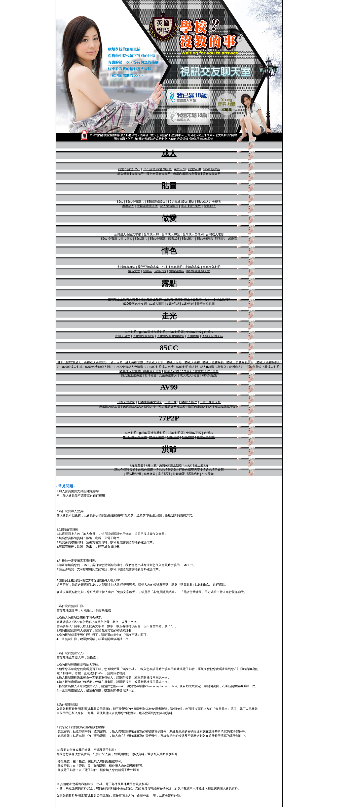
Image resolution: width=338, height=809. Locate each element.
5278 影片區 (211, 169)
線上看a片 (201, 465)
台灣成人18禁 (171, 234)
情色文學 (134, 271)
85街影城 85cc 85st (181, 201)
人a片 (188, 465)
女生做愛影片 (168, 375)
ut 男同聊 (193, 336)
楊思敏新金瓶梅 (151, 299)
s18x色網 (173, 303)
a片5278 (179, 169)
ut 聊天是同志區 (212, 336)
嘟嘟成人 (128, 206)
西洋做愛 (150, 375)
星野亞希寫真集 (148, 267)
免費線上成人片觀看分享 (139, 406)
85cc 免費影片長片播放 (116, 238)
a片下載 (151, 465)
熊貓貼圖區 (176, 271)
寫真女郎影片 (212, 267)
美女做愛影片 (212, 173)
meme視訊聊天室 (198, 271)
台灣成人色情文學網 (127, 234)
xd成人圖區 (157, 303)
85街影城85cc (156, 201)
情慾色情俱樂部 (213, 469)
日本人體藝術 (126, 402)
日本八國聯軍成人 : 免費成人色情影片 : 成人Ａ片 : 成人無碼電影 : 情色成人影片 (110, 362)
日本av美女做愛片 (158, 173)
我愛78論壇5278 (129, 169)
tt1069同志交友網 (135, 303)
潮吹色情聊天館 (124, 469)
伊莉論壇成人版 (147, 206)
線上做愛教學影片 (227, 406)
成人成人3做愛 (190, 375)
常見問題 (164, 474)
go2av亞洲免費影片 (152, 332)
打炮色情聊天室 (189, 469)
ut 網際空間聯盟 (143, 336)
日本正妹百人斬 (210, 402)
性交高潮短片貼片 (200, 406)
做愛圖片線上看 (109, 406)
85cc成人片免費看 (209, 201)
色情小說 (160, 271)
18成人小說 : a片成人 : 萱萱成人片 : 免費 (191, 371)
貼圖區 (147, 271)
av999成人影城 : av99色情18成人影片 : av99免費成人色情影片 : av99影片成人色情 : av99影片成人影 (130, 367)
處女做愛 (123, 173)
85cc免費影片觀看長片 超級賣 (217, 238)
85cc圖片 (188, 238)
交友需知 (208, 474)
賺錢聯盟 (179, 474)
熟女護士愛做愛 (131, 375)
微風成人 (210, 206)
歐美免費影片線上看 (172, 406)
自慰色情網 (145, 469)
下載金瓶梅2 (221, 299)
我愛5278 (194, 169)
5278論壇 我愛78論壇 (157, 169)
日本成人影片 (188, 402)
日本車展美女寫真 (150, 402)
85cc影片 (141, 238)
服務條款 (149, 474)
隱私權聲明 (133, 474)
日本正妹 (171, 402)
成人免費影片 (169, 206)
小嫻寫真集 (192, 267)
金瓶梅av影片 (202, 299)
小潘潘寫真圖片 (172, 267)
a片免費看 (136, 465)
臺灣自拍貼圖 (206, 303)
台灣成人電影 (215, 234)
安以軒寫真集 (126, 267)
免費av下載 (193, 332)
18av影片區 (175, 332)
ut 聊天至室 (122, 336)
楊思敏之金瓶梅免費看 (123, 299)
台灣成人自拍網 (193, 234)
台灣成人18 (151, 234)
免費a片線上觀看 (170, 465)
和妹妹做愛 (209, 375)
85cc (120, 201)
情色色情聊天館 (166, 469)
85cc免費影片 (135, 201)
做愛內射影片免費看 (186, 173)
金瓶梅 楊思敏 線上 (177, 299)
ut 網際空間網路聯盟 (170, 336)
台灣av (208, 332)
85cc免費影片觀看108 (164, 238)
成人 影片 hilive (191, 206)
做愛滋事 (138, 173)
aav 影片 (131, 332)
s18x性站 (188, 303)
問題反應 (193, 474)
